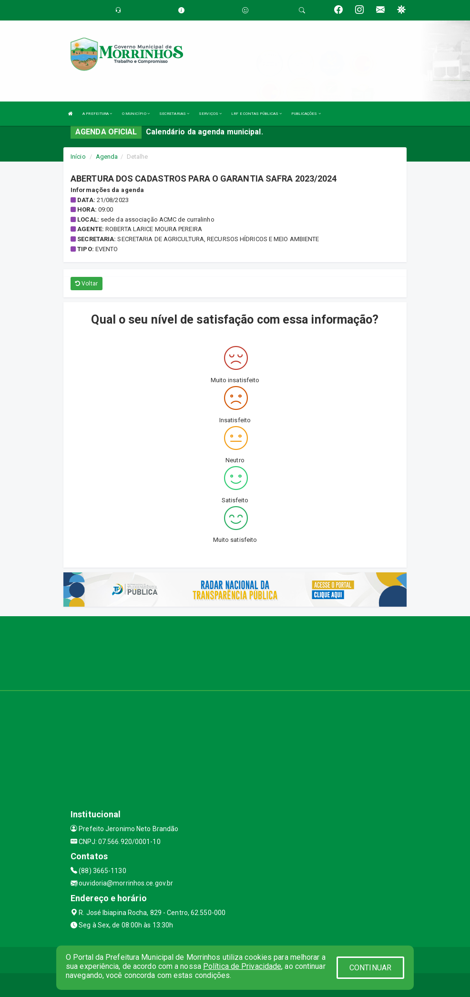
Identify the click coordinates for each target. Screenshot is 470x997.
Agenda (107, 156)
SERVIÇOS (210, 114)
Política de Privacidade (242, 966)
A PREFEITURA (97, 114)
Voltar (86, 283)
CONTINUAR (370, 967)
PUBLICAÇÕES (305, 114)
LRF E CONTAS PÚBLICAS (256, 114)
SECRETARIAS (174, 114)
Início (78, 156)
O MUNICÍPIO (136, 114)
